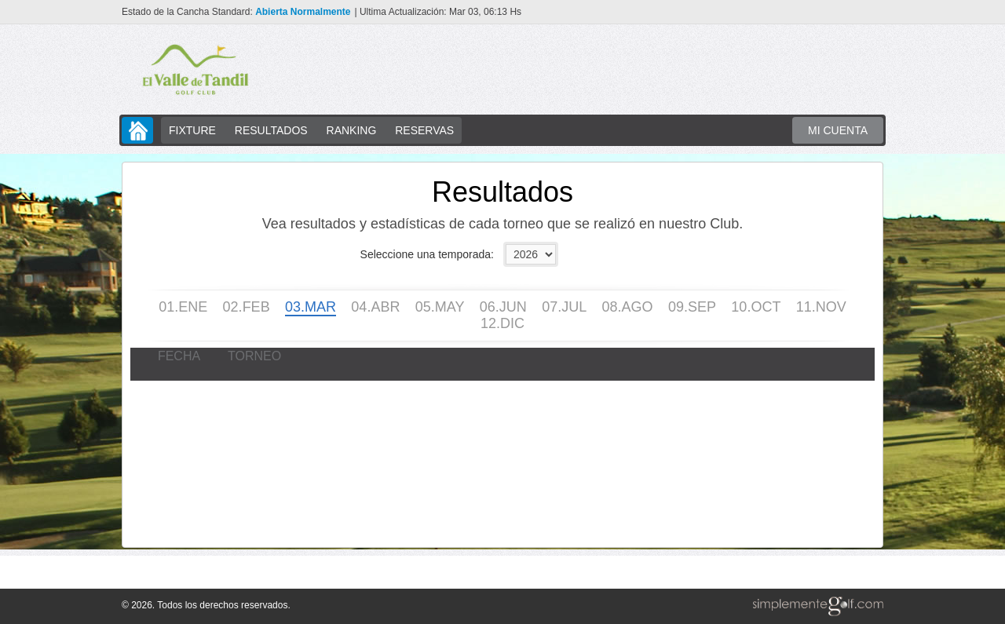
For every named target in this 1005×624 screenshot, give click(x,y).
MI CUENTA (838, 130)
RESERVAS (424, 130)
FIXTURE (192, 130)
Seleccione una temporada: (427, 254)
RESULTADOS (271, 130)
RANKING (352, 130)
